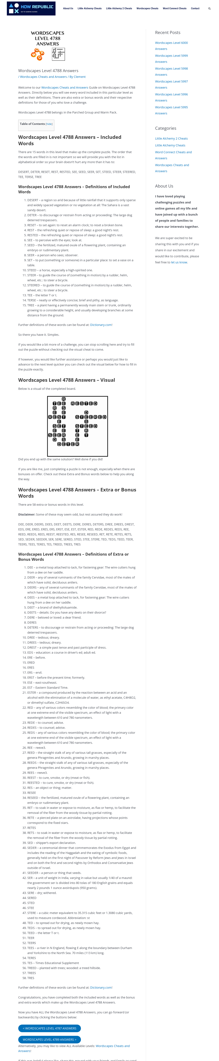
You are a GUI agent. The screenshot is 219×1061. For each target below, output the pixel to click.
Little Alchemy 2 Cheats (119, 8)
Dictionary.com (101, 325)
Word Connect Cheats (174, 8)
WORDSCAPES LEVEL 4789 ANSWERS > (49, 1039)
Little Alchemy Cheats (90, 8)
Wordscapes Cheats (147, 8)
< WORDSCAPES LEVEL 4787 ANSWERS (49, 1028)
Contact (195, 8)
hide (49, 124)
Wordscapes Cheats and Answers (43, 77)
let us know (179, 262)
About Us (68, 8)
